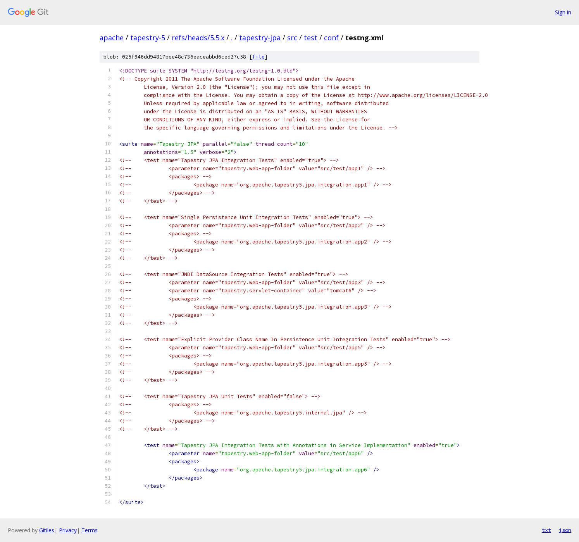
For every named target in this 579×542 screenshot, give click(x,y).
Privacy (68, 530)
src (292, 37)
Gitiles (46, 530)
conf (331, 37)
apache (112, 37)
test (310, 37)
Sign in (563, 12)
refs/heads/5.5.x (198, 37)
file (258, 57)
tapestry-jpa (260, 37)
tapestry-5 (147, 37)
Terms (89, 530)
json (565, 529)
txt (546, 529)
